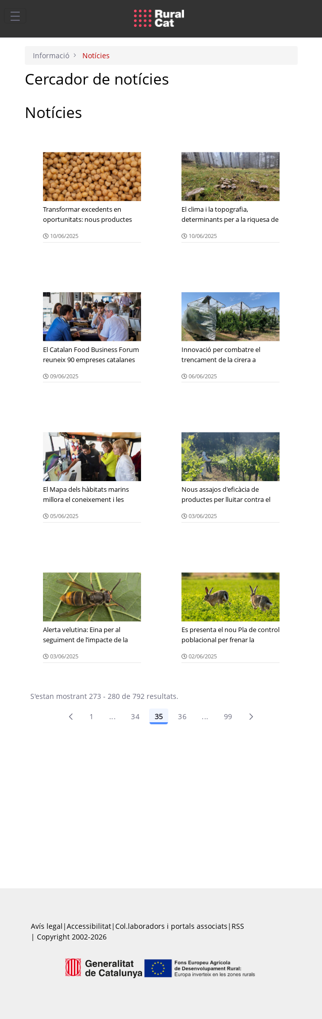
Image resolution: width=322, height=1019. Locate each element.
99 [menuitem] (228, 716)
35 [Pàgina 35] (159, 716)
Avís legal (47, 926)
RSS (238, 926)
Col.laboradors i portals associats (171, 926)
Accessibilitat (89, 926)
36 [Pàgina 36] (182, 716)
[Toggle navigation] (15, 15)
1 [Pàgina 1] (91, 716)
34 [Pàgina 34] (135, 716)
